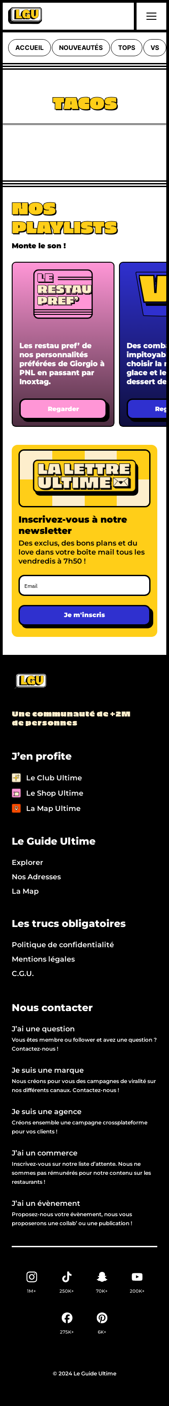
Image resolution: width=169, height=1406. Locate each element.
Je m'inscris (84, 615)
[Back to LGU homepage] (30, 682)
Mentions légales (43, 959)
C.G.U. (23, 973)
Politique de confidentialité (63, 944)
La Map (25, 891)
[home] (25, 16)
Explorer (27, 862)
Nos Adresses (36, 877)
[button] (150, 16)
